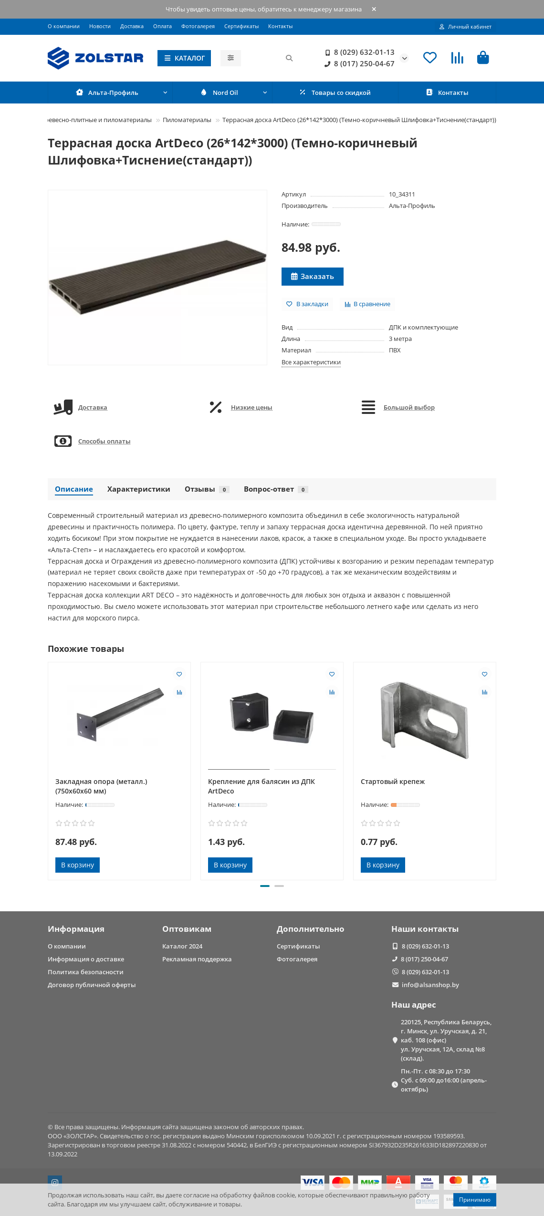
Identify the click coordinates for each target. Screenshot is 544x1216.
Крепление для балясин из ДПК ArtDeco (261, 786)
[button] (265, 886)
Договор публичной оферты (92, 984)
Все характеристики (311, 362)
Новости (100, 26)
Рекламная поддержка (197, 959)
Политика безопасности (86, 972)
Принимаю (475, 1199)
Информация (76, 928)
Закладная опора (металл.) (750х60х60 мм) (101, 786)
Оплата (162, 26)
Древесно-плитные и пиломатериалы (96, 119)
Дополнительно (311, 928)
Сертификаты (241, 26)
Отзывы (207, 489)
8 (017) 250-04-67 (358, 64)
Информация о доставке (86, 959)
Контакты (280, 26)
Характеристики (138, 489)
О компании (64, 26)
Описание (74, 489)
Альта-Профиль (412, 205)
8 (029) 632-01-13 (358, 52)
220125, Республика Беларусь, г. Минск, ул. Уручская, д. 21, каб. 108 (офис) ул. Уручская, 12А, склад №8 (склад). (446, 1040)
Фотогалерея (198, 26)
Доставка (132, 26)
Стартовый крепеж (393, 781)
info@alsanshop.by (430, 984)
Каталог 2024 (182, 946)
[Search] (270, 58)
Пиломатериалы (187, 119)
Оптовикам (186, 928)
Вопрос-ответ (276, 489)
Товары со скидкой (335, 92)
